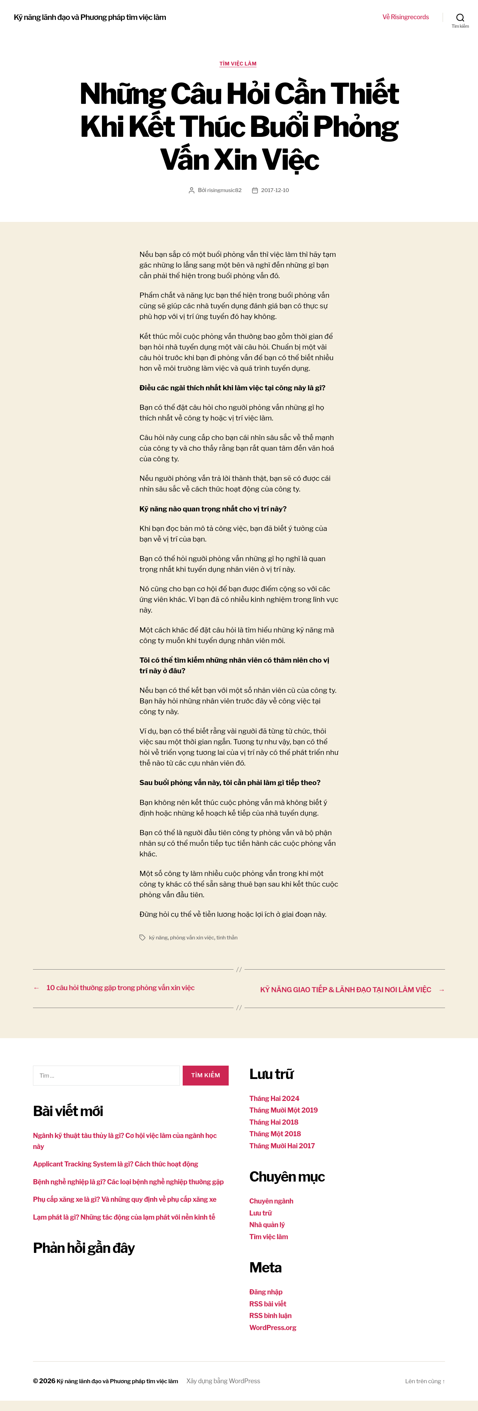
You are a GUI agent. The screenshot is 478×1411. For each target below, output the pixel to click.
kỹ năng (159, 939)
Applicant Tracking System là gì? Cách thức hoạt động (123, 1174)
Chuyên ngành (273, 1211)
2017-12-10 (275, 191)
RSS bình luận (272, 1326)
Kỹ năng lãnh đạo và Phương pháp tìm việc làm (96, 17)
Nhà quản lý (268, 1235)
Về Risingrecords (406, 17)
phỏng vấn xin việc (193, 939)
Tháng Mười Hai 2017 (285, 1156)
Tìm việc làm (239, 65)
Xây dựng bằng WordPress (233, 1391)
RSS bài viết (269, 1314)
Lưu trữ (261, 1223)
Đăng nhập (267, 1302)
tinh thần (230, 939)
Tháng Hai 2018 (276, 1132)
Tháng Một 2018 (277, 1144)
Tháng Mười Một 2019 (286, 1120)
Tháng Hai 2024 (276, 1109)
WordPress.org (274, 1338)
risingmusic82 (224, 191)
